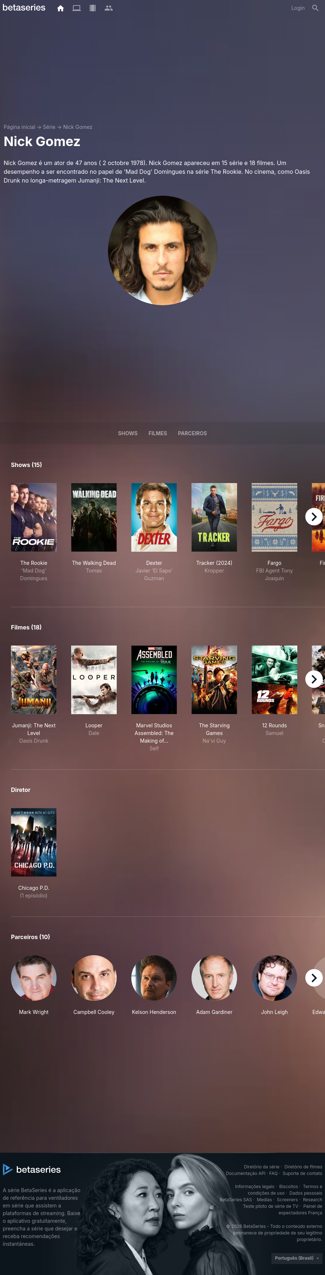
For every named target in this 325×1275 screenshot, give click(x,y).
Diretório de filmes (303, 1166)
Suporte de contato (302, 1173)
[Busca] (315, 8)
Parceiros (192, 433)
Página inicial (19, 127)
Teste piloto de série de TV (270, 1206)
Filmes (157, 433)
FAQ (273, 1173)
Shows (128, 433)
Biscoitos (288, 1186)
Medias (264, 1199)
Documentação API (246, 1173)
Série (49, 127)
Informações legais (254, 1186)
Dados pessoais (306, 1193)
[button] (34, 985)
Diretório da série (261, 1166)
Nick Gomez (77, 127)
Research (312, 1199)
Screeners (287, 1199)
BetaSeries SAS (236, 1199)
